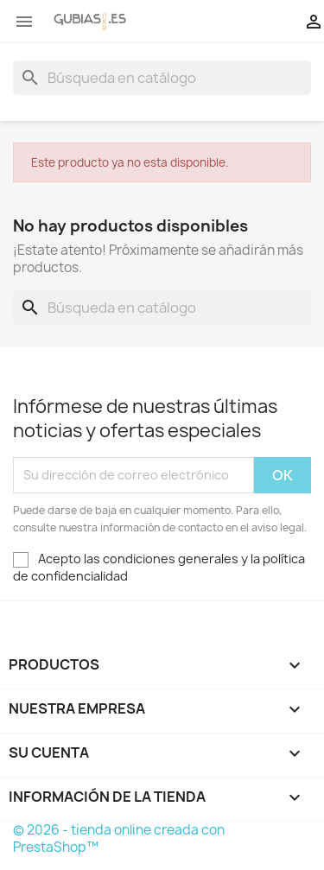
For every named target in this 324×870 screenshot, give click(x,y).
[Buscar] (162, 77)
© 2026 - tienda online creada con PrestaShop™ (119, 838)
